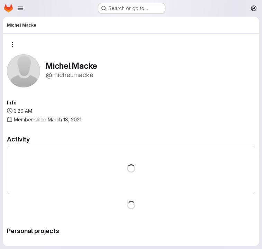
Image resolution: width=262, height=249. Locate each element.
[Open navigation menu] (20, 8)
